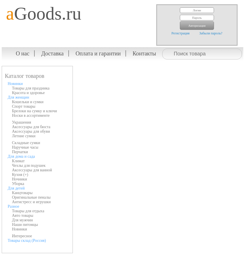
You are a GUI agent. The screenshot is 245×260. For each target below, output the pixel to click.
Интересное (22, 236)
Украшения (21, 122)
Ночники (19, 179)
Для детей (16, 188)
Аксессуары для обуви (31, 131)
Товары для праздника (31, 88)
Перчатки (20, 152)
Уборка (18, 184)
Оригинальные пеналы (31, 197)
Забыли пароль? (210, 33)
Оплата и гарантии (98, 53)
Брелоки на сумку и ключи (34, 111)
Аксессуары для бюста (31, 127)
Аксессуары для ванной (32, 170)
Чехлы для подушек (29, 165)
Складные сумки (26, 143)
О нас (22, 53)
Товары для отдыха (28, 211)
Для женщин (18, 97)
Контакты (144, 53)
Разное (13, 206)
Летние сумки (23, 136)
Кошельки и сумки (28, 102)
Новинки (15, 84)
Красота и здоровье (28, 93)
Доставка (52, 53)
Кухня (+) (20, 174)
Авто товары (22, 215)
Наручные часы (25, 147)
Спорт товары (23, 106)
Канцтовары (22, 193)
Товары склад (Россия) (27, 240)
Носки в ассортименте (31, 115)
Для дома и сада (21, 156)
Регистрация (181, 33)
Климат (18, 161)
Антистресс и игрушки (31, 202)
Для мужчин (22, 220)
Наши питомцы (25, 224)
